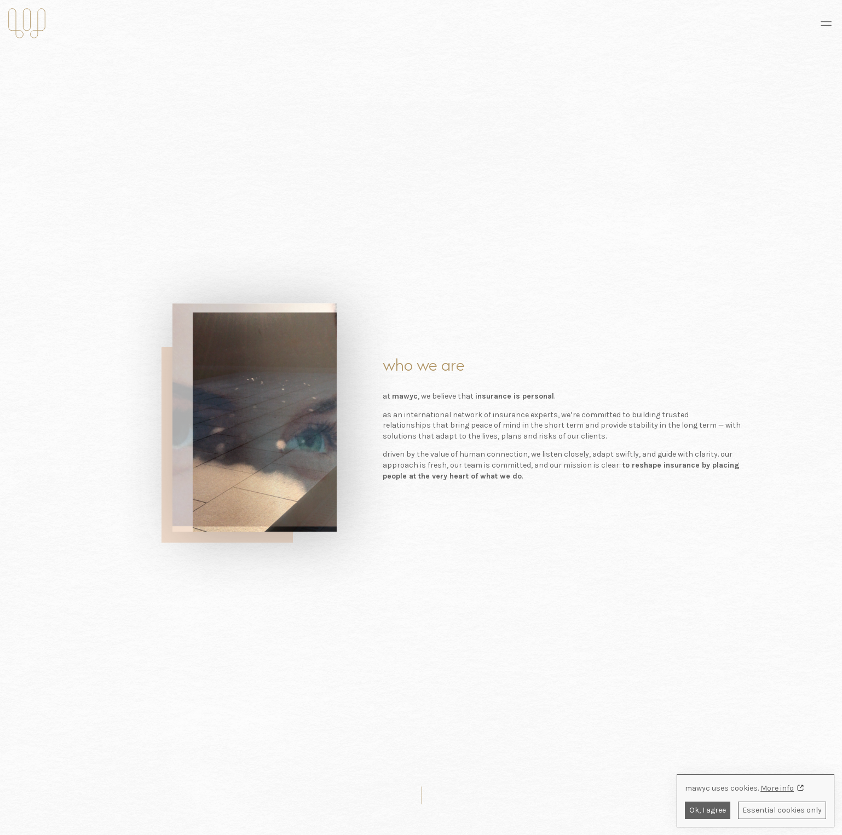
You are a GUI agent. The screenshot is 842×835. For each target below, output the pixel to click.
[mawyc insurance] (27, 23)
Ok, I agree (707, 810)
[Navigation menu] (826, 23)
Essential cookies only (782, 810)
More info (777, 788)
